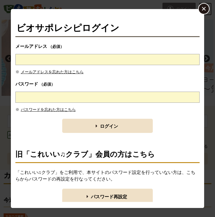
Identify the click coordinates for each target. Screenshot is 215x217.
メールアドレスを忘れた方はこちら (52, 72)
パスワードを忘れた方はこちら (48, 109)
